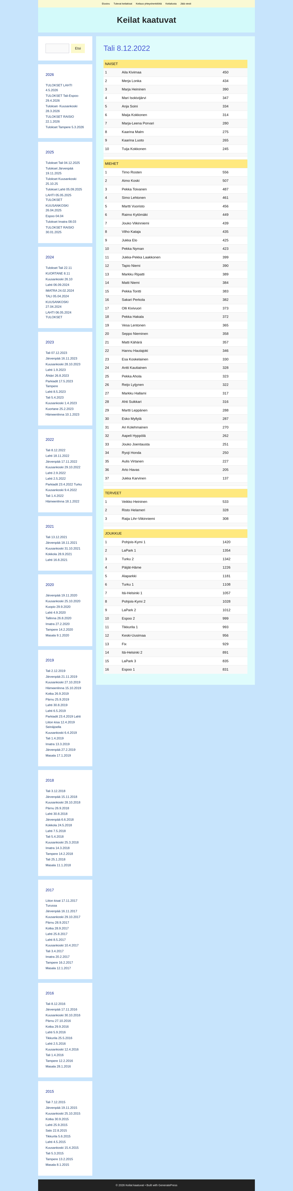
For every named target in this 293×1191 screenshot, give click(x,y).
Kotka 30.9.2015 (57, 1119)
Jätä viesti (185, 3)
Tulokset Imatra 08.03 (61, 221)
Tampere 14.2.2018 (59, 854)
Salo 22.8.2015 (56, 1130)
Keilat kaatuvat (146, 20)
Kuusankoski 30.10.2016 (63, 1015)
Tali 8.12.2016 (55, 1004)
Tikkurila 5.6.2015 (58, 1136)
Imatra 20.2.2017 (58, 957)
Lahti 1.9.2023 (56, 370)
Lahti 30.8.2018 (56, 814)
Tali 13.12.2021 (56, 537)
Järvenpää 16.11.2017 (61, 911)
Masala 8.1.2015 (57, 1165)
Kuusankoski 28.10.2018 (63, 802)
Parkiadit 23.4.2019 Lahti (63, 716)
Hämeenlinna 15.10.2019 (63, 688)
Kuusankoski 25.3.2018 (62, 842)
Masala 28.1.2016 (58, 1066)
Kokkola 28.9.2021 (59, 554)
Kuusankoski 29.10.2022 (63, 467)
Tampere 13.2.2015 (59, 1159)
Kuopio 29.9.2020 (58, 607)
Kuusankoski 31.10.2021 (63, 548)
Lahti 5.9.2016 (56, 1032)
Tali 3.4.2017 (55, 951)
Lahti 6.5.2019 (56, 711)
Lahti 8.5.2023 (56, 392)
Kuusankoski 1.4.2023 (61, 403)
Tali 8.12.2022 (55, 450)
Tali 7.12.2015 (55, 1102)
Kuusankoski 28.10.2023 (63, 364)
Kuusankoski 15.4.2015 (62, 1148)
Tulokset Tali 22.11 (59, 268)
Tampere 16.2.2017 (59, 962)
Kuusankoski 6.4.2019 (61, 733)
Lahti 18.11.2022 (57, 456)
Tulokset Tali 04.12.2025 (63, 163)
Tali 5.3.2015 (55, 1153)
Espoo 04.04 (54, 216)
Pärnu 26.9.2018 (57, 808)
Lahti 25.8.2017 (56, 934)
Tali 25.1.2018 (55, 859)
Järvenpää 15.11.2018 (61, 797)
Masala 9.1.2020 (57, 635)
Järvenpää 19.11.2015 (61, 1108)
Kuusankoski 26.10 (59, 279)
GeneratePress (167, 1185)
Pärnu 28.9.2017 (57, 922)
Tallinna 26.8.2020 (58, 618)
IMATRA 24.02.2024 (60, 290)
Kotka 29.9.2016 (57, 1026)
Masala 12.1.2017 (58, 968)
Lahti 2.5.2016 (56, 1043)
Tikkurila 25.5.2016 (59, 1038)
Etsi (78, 48)
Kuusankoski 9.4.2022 (61, 490)
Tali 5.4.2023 (55, 397)
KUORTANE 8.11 (58, 273)
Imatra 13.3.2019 (58, 744)
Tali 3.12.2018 (55, 791)
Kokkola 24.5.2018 (59, 825)
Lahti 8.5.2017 (56, 940)
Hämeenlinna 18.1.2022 (62, 501)
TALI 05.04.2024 (57, 296)
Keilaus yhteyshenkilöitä (149, 3)
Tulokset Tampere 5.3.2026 (65, 127)
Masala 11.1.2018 (58, 865)
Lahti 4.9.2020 (56, 612)
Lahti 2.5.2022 (56, 478)
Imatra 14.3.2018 (58, 848)
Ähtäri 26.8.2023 (57, 375)
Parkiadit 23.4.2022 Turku (64, 484)
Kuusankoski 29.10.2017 (63, 917)
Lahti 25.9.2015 (56, 1125)
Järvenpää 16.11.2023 (61, 358)
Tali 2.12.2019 (55, 671)
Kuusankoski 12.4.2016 (62, 1049)
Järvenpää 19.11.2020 (61, 595)
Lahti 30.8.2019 (56, 705)
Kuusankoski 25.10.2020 (63, 601)
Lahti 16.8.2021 (56, 560)
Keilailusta (171, 3)
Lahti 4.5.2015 (56, 1142)
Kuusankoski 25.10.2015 (63, 1113)
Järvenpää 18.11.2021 (61, 542)
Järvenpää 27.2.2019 (60, 750)
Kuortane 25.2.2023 (59, 409)
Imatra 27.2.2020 (58, 624)
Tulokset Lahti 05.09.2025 (64, 189)
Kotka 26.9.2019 (57, 693)
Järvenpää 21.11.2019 (61, 676)
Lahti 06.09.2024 (57, 285)
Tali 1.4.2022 (55, 496)
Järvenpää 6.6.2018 (60, 819)
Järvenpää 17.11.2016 (61, 1009)
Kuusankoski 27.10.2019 (63, 682)
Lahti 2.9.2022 (56, 473)
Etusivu (106, 3)
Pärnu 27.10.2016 (58, 1021)
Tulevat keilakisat (123, 3)
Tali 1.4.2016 (55, 1055)
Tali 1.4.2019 (55, 738)
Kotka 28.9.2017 (57, 928)
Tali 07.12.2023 (56, 353)
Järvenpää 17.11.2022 (61, 461)
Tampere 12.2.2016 (59, 1061)
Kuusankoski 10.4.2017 (62, 945)
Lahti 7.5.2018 (56, 831)
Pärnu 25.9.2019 (57, 699)
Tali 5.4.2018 (55, 836)
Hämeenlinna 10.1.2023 (62, 414)
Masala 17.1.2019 (58, 755)
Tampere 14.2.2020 (59, 629)
